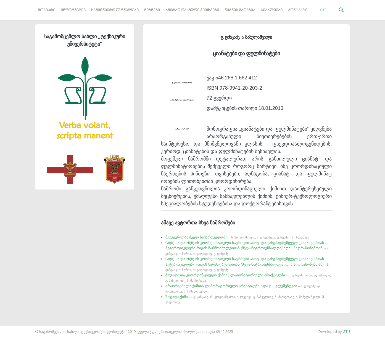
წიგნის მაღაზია (240, 10)
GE (323, 10)
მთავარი (46, 10)
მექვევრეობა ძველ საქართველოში (237, 237)
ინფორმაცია (73, 10)
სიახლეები (272, 10)
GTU (346, 331)
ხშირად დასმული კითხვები (192, 10)
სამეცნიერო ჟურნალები (115, 10)
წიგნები (152, 10)
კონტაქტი (297, 10)
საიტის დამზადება (16, 328)
